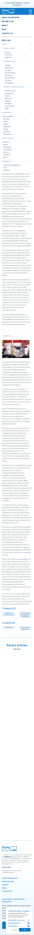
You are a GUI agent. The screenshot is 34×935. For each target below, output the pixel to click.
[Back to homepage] (8, 12)
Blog (4, 29)
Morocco (8, 98)
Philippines (7, 134)
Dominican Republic (11, 165)
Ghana (7, 96)
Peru (5, 157)
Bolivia (6, 142)
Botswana (9, 68)
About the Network (10, 17)
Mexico (6, 152)
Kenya (7, 52)
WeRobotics (8, 856)
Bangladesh (8, 116)
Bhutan (6, 119)
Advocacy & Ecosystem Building (25, 615)
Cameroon (9, 93)
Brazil (5, 145)
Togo (7, 109)
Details (14, 929)
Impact (5, 25)
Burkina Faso (10, 91)
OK (25, 930)
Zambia (8, 80)
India (5, 122)
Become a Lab (7, 21)
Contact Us (7, 33)
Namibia (8, 75)
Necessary (16, 920)
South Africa (10, 78)
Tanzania (8, 55)
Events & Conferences (9, 614)
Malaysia (6, 127)
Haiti (5, 168)
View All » (17, 649)
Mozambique (10, 73)
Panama (6, 155)
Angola (8, 65)
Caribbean (8, 627)
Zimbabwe (9, 83)
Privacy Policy (6, 867)
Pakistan (6, 132)
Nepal (5, 129)
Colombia (7, 147)
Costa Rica (7, 150)
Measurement (14, 923)
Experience (13, 926)
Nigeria (8, 101)
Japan (5, 124)
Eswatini (8, 70)
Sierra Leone (10, 106)
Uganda (8, 57)
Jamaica (6, 170)
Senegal (8, 103)
